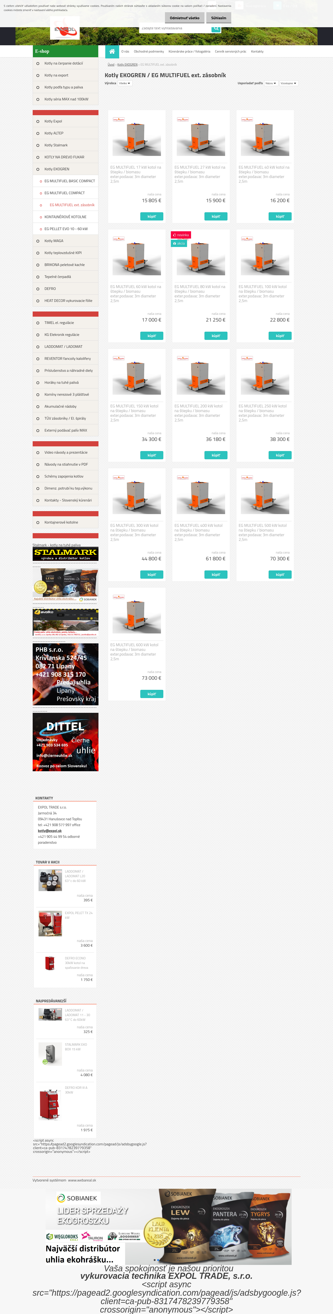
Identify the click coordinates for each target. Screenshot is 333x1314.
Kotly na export (56, 75)
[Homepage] (113, 51)
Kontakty (257, 51)
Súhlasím (217, 18)
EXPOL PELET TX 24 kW (79, 915)
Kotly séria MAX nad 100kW (67, 99)
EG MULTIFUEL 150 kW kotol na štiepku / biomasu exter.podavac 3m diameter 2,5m (134, 413)
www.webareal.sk (82, 1180)
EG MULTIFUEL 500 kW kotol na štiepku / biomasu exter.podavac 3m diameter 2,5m (263, 532)
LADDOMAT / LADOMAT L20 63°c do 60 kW (75, 876)
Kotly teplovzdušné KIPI (63, 252)
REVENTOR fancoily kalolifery (68, 358)
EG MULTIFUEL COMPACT (65, 193)
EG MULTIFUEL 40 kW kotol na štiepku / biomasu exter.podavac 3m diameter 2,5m (264, 174)
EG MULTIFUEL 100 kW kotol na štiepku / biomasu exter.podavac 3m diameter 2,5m (263, 293)
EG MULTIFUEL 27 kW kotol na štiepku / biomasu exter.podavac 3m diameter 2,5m (200, 174)
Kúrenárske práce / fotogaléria (189, 51)
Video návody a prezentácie (66, 452)
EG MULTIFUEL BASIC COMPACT (70, 181)
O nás (125, 51)
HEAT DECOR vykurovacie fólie (69, 300)
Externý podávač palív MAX (66, 430)
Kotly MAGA (54, 240)
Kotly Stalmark (56, 145)
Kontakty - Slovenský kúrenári (68, 500)
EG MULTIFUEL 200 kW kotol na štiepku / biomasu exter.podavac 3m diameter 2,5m (199, 413)
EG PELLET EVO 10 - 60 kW (66, 229)
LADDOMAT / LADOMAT (63, 346)
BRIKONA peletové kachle (65, 264)
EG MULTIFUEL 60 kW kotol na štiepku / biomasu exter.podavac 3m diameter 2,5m (135, 293)
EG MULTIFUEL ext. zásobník (72, 205)
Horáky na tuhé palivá (62, 382)
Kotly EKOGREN (57, 169)
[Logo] (65, 28)
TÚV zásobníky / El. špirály (65, 418)
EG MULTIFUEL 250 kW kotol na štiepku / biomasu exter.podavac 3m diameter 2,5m (263, 413)
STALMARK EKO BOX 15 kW (76, 1047)
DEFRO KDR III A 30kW (76, 1090)
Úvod (111, 64)
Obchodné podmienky (149, 51)
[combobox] (271, 83)
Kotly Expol (53, 121)
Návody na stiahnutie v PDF (66, 464)
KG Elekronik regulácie (62, 334)
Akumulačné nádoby (61, 406)
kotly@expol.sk (50, 830)
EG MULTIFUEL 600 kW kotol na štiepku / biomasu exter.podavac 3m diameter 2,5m (134, 651)
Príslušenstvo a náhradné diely (69, 370)
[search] (216, 28)
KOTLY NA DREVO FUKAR (64, 157)
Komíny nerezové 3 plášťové (67, 394)
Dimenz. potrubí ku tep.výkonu (68, 488)
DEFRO (50, 288)
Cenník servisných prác (230, 51)
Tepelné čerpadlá (58, 276)
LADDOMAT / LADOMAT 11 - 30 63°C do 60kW (77, 1015)
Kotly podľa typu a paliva (64, 87)
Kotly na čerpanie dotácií (64, 63)
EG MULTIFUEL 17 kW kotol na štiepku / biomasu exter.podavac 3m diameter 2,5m (135, 174)
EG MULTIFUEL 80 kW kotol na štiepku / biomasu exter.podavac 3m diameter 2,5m (200, 293)
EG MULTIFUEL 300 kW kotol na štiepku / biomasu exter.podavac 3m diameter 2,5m (134, 532)
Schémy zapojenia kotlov (64, 476)
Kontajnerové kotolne (61, 522)
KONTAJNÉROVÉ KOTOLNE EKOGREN (66, 218)
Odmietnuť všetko (182, 18)
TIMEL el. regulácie (59, 322)
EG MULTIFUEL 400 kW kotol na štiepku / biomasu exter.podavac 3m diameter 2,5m (199, 532)
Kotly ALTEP (54, 133)
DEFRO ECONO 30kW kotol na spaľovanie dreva (76, 963)
